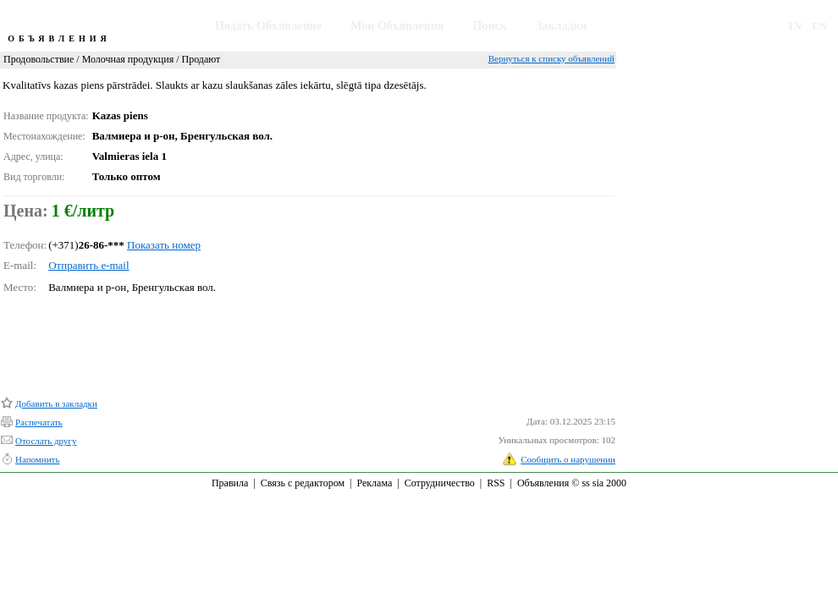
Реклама (374, 483)
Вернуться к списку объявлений (551, 58)
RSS (495, 483)
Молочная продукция (128, 59)
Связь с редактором (303, 483)
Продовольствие (38, 59)
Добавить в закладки (56, 403)
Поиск (490, 25)
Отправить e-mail (88, 265)
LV (796, 25)
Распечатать (39, 422)
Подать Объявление (268, 25)
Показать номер (164, 245)
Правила (230, 483)
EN (819, 25)
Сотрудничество (440, 483)
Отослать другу (45, 441)
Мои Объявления (397, 25)
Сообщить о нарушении (568, 459)
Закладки (561, 25)
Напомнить (37, 459)
